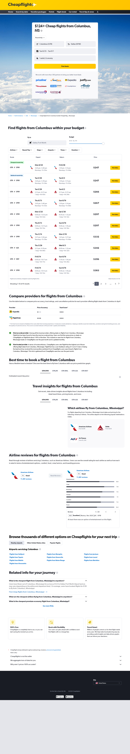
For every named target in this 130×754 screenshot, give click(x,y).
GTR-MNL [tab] (64, 369)
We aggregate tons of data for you (66, 658)
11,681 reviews (26, 477)
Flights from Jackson (91, 552)
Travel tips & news (86, 12)
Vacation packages (38, 12)
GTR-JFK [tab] (55, 369)
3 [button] (105, 282)
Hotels (51, 12)
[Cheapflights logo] (20, 5)
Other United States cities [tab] (36, 541)
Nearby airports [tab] (16, 541)
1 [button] (96, 282)
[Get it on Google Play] (59, 695)
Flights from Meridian (91, 558)
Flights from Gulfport (16, 552)
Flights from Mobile (16, 558)
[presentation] (41, 31)
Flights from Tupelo (16, 555)
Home (10, 12)
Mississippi (34, 114)
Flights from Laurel (90, 555)
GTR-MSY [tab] (85, 369)
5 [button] (115, 282)
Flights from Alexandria (17, 562)
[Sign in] (98, 12)
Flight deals (61, 12)
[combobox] (40, 37)
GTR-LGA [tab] (75, 369)
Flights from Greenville (55, 555)
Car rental (73, 12)
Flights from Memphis (54, 552)
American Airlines (27, 470)
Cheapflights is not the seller (66, 654)
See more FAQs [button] (48, 604)
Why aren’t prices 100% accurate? (66, 662)
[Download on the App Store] (69, 695)
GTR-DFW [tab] (45, 369)
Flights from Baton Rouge (56, 558)
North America (18, 114)
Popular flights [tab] (55, 541)
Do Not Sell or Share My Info (58, 689)
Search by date (22, 12)
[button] (48, 50)
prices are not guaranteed (53, 648)
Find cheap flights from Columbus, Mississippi (28, 590)
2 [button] (101, 282)
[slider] (103, 141)
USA (27, 114)
